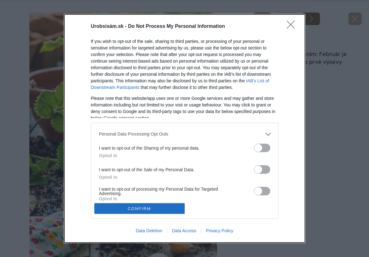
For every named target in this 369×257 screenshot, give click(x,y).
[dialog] (184, 128)
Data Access (184, 230)
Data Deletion (149, 230)
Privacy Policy (219, 230)
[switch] (262, 148)
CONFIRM (139, 208)
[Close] (293, 27)
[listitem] (184, 134)
